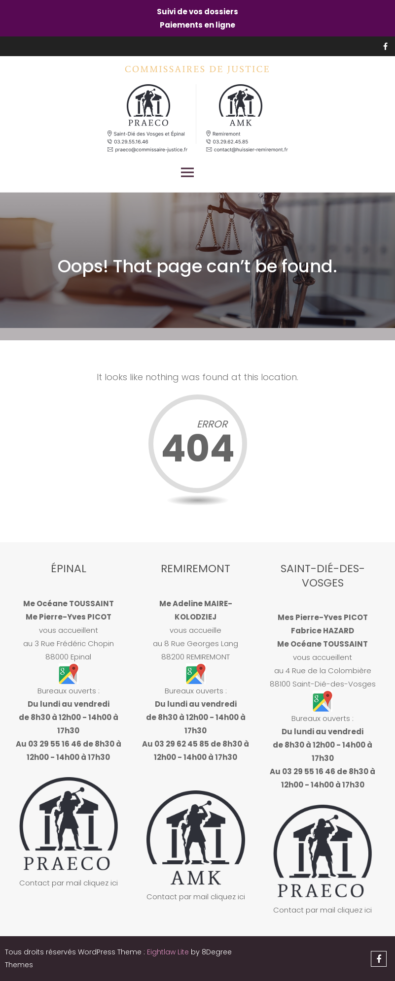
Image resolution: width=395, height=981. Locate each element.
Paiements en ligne (197, 25)
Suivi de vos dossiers (197, 11)
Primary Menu (187, 172)
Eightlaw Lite (169, 952)
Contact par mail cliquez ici (68, 883)
